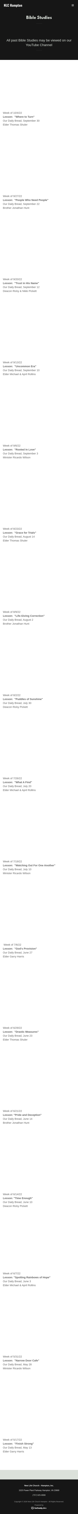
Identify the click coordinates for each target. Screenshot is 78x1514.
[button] (72, 5)
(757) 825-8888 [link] (39, 1495)
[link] (28, 6)
